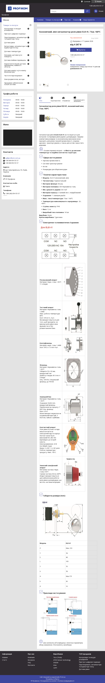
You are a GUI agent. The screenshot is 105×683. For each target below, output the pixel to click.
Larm (55, 668)
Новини (76, 20)
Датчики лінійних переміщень (15, 60)
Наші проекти (88, 20)
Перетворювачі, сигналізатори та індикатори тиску (15, 38)
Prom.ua (62, 677)
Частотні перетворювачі (13, 76)
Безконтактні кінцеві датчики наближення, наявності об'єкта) (15, 65)
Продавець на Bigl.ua (52, 679)
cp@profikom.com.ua (12, 158)
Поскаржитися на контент (48, 681)
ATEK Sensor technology (61, 660)
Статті (4, 660)
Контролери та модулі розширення (12, 29)
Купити (82, 50)
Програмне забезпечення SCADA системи (13, 83)
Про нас (67, 20)
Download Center (58, 25)
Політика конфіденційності (66, 681)
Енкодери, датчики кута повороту (13, 56)
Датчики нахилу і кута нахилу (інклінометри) (15, 71)
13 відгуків (87, 1)
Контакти (41, 25)
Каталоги (31, 660)
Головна (40, 20)
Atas (55, 665)
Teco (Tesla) (57, 657)
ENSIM (55, 663)
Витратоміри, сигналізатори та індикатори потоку (15, 47)
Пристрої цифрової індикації (15, 34)
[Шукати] (87, 11)
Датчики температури (12, 51)
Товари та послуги (52, 20)
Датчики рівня (9, 43)
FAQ (48, 25)
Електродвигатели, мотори (14, 79)
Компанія (31, 657)
